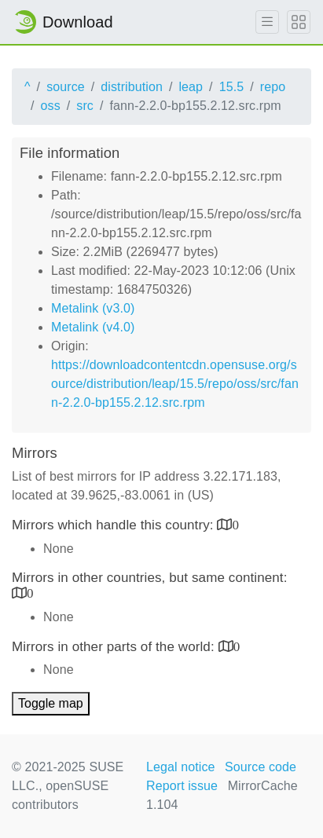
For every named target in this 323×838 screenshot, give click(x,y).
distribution (132, 86)
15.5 (231, 86)
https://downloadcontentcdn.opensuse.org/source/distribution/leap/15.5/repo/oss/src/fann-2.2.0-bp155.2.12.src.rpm (175, 383)
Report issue (182, 785)
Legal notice (180, 767)
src (85, 105)
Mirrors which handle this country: (114, 525)
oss (51, 105)
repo (272, 86)
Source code (260, 767)
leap (190, 86)
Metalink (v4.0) (92, 327)
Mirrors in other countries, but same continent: (150, 577)
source (65, 86)
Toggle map (50, 703)
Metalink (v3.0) (92, 308)
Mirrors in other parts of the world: (115, 646)
